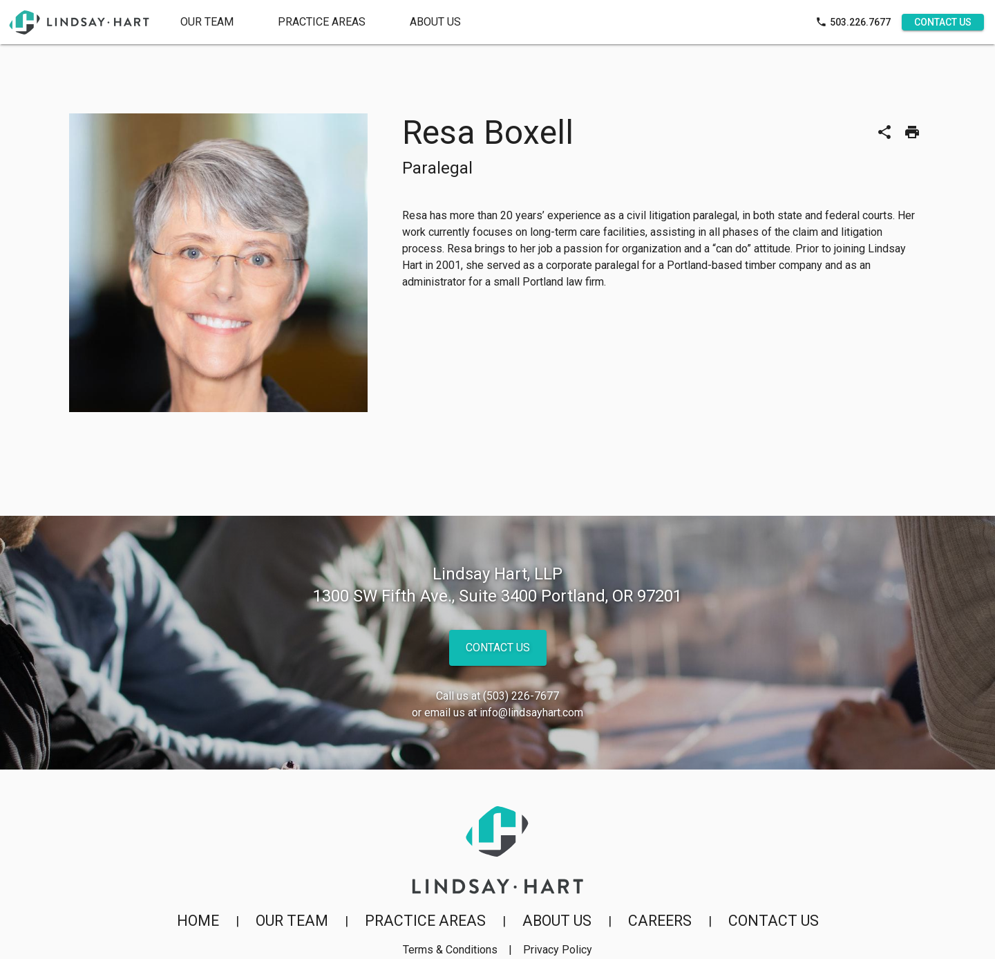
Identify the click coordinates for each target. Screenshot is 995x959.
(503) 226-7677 (521, 695)
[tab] (322, 22)
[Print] (912, 132)
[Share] (884, 132)
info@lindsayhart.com (531, 712)
